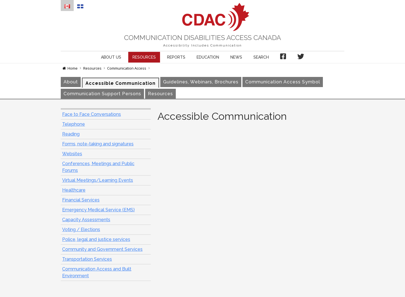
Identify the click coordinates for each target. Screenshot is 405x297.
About (71, 82)
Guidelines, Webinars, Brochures (200, 82)
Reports (176, 57)
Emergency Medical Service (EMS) (98, 209)
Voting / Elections (81, 229)
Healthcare (74, 190)
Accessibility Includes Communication (202, 45)
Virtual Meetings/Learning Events (97, 180)
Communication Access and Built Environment (96, 272)
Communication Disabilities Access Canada (202, 38)
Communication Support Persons (102, 93)
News (236, 57)
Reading (71, 134)
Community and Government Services (102, 249)
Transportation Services (87, 259)
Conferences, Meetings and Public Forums (98, 167)
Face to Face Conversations (91, 114)
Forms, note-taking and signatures (98, 144)
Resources (144, 57)
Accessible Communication (121, 83)
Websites (72, 153)
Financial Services (81, 200)
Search (261, 57)
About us (111, 57)
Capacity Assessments (86, 219)
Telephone (73, 124)
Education (208, 57)
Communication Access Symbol (282, 82)
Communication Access (126, 68)
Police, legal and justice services (96, 239)
